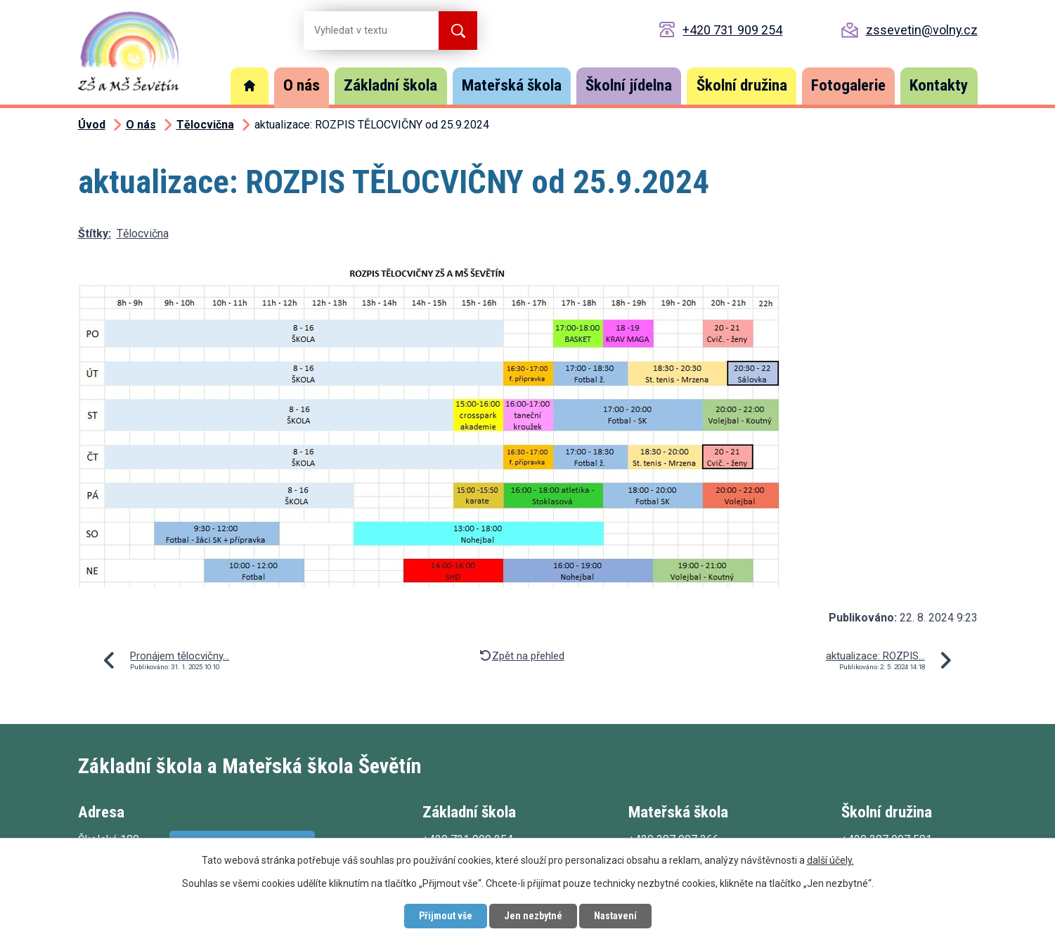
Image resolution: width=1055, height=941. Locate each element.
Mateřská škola (512, 85)
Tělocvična (205, 124)
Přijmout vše (445, 915)
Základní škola (390, 85)
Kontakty (939, 85)
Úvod (249, 86)
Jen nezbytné (533, 915)
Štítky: (94, 233)
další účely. (830, 860)
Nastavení (615, 915)
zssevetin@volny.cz (922, 29)
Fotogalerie (848, 85)
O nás (301, 85)
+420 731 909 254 (732, 29)
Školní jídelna (628, 85)
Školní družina (742, 85)
